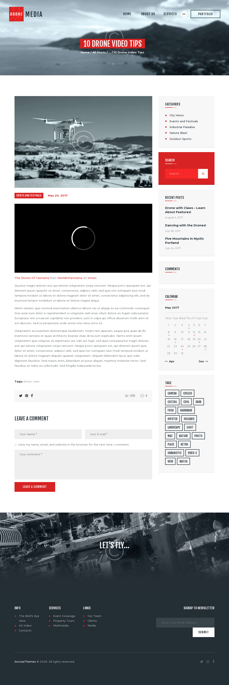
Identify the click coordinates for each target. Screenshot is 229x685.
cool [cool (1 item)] (186, 402)
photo (28, 381)
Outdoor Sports (180, 138)
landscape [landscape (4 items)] (174, 427)
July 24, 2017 (173, 248)
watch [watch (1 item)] (183, 461)
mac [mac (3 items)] (170, 436)
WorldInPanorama (69, 278)
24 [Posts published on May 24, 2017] (182, 346)
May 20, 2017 (57, 195)
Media (92, 625)
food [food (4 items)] (171, 410)
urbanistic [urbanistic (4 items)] (174, 453)
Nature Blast (178, 132)
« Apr (170, 361)
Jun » (202, 361)
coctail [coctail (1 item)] (172, 402)
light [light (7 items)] (190, 427)
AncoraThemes (25, 661)
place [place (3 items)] (171, 444)
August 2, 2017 (174, 217)
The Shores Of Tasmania (32, 278)
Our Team (94, 616)
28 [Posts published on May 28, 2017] (205, 346)
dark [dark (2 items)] (198, 402)
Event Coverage (64, 616)
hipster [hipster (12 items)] (172, 419)
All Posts (99, 52)
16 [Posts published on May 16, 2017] (175, 339)
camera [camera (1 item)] (172, 393)
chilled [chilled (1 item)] (187, 393)
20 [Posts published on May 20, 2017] (199, 339)
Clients (92, 620)
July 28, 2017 (173, 230)
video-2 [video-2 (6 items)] (192, 453)
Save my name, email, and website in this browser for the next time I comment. (73, 444)
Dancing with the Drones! (185, 225)
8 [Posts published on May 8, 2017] (169, 332)
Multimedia (60, 625)
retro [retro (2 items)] (184, 444)
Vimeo (92, 278)
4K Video (25, 625)
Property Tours (63, 620)
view (36, 381)
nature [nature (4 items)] (183, 436)
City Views (176, 115)
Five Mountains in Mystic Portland (184, 240)
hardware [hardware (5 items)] (186, 410)
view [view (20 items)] (170, 461)
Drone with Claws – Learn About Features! (185, 210)
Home (85, 52)
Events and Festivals (28, 195)
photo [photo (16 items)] (198, 436)
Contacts (25, 630)
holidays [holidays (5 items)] (189, 419)
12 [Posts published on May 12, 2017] (194, 332)
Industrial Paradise (182, 127)
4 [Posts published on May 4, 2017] (189, 325)
